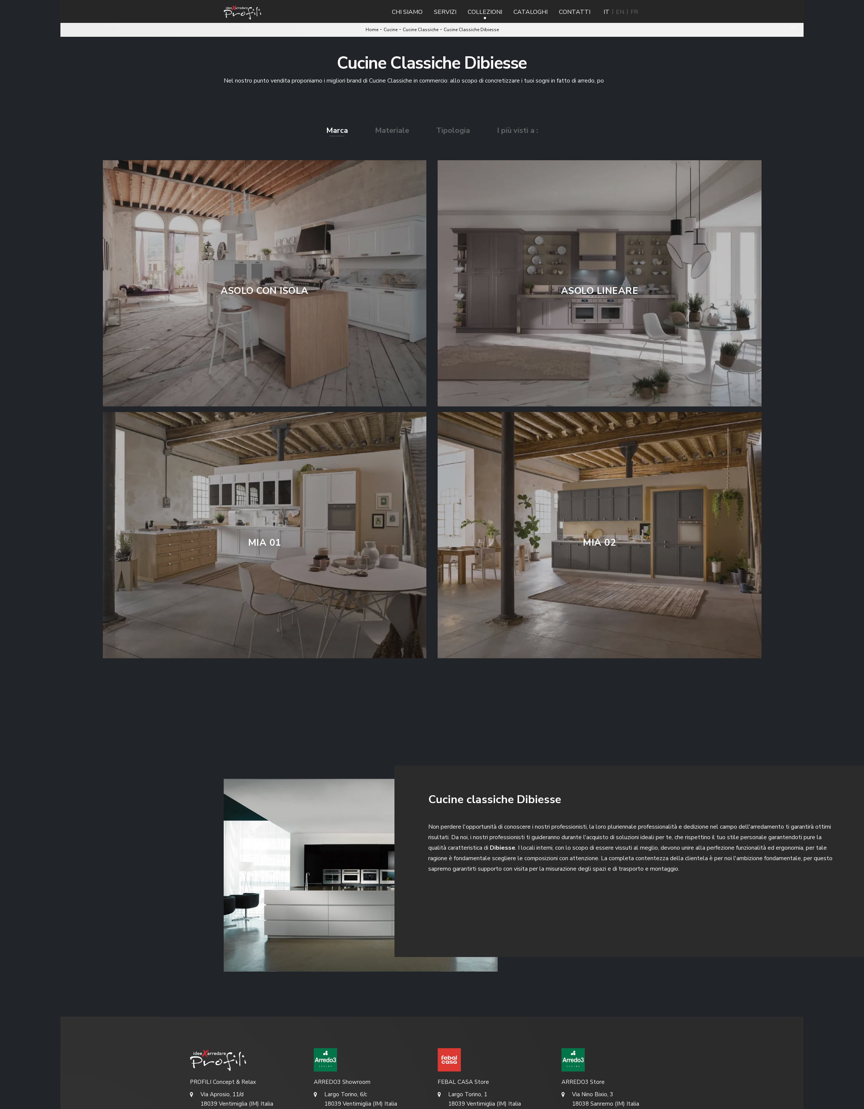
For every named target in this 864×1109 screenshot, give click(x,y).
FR (634, 12)
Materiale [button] (392, 130)
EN (620, 12)
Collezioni (485, 12)
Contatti (574, 12)
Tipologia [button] (453, 130)
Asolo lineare (599, 291)
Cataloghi (530, 12)
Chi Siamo (407, 12)
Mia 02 (599, 543)
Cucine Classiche (420, 30)
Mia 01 (264, 543)
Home (372, 30)
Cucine (390, 30)
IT (607, 12)
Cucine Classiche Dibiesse (471, 30)
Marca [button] (337, 130)
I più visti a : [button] (517, 130)
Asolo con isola (265, 291)
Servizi (445, 12)
